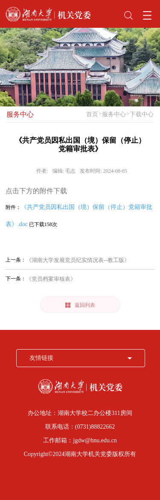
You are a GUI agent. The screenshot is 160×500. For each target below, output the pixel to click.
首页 (92, 114)
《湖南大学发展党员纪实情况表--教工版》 (78, 260)
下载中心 (142, 114)
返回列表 (80, 305)
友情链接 (41, 358)
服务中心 (20, 114)
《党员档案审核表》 (51, 279)
